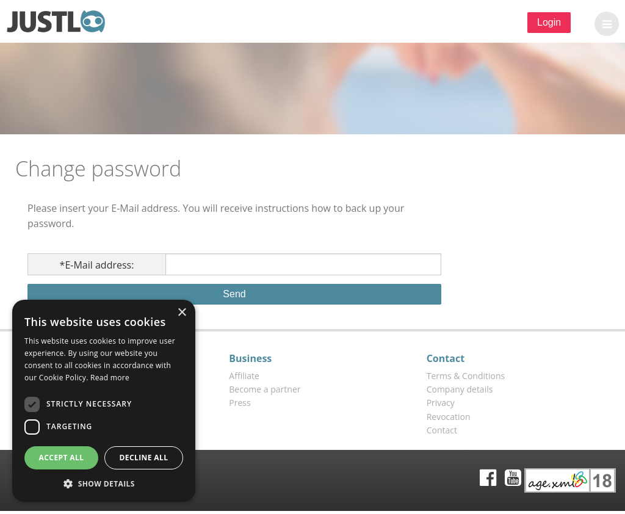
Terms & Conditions (466, 376)
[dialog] (103, 401)
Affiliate (244, 376)
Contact (442, 430)
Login (549, 22)
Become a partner (264, 389)
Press (239, 402)
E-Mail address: (97, 265)
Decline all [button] (144, 457)
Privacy (441, 402)
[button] (603, 24)
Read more (109, 377)
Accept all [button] (61, 457)
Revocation (449, 416)
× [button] (181, 312)
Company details (460, 389)
